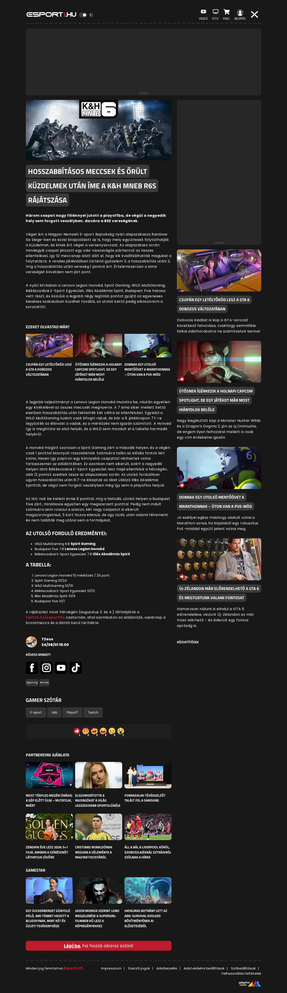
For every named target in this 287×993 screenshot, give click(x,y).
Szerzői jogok (139, 968)
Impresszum (111, 968)
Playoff (72, 712)
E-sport (36, 712)
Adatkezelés (166, 968)
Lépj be (72, 946)
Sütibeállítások (243, 968)
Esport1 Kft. (74, 968)
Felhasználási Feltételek (241, 973)
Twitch (93, 712)
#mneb (44, 682)
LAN (54, 712)
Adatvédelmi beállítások (204, 968)
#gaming (32, 682)
